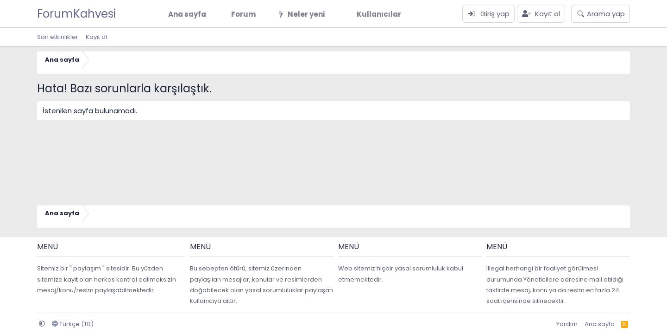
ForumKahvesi (76, 13)
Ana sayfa (187, 14)
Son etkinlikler (57, 36)
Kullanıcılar (379, 14)
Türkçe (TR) (73, 324)
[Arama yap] (600, 14)
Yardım (567, 324)
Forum (243, 14)
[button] (263, 14)
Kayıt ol (96, 36)
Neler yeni (306, 14)
